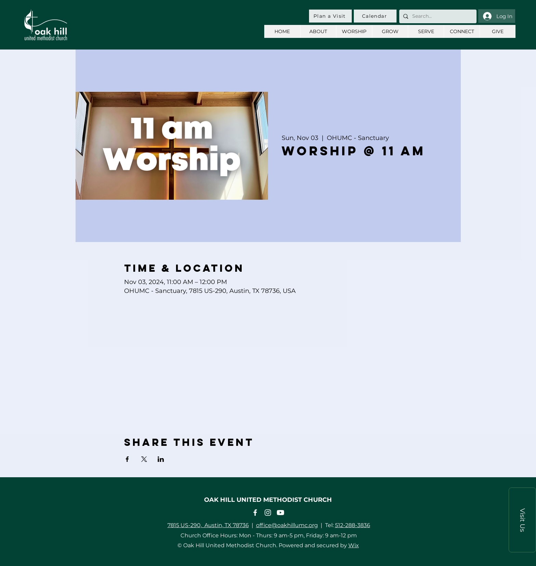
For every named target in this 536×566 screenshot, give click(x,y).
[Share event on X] (144, 459)
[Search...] (437, 16)
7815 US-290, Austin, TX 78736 (208, 525)
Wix (353, 545)
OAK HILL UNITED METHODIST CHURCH (268, 500)
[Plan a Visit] (330, 16)
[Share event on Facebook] (127, 459)
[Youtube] (280, 512)
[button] (522, 519)
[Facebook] (255, 512)
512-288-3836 (352, 525)
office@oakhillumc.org (287, 525)
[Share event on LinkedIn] (161, 459)
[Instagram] (268, 512)
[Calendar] (375, 16)
